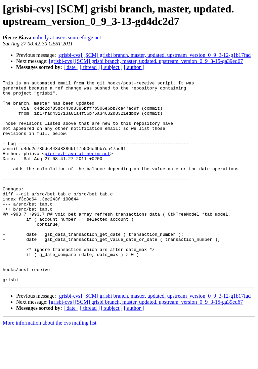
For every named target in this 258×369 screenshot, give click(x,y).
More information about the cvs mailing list (49, 363)
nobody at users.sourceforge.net (67, 37)
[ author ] (134, 67)
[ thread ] (90, 67)
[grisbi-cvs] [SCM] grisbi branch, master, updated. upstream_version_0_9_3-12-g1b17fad (154, 55)
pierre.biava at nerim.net (77, 168)
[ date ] (71, 67)
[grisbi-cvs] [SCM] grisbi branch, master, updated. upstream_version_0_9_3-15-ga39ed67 (146, 61)
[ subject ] (112, 67)
